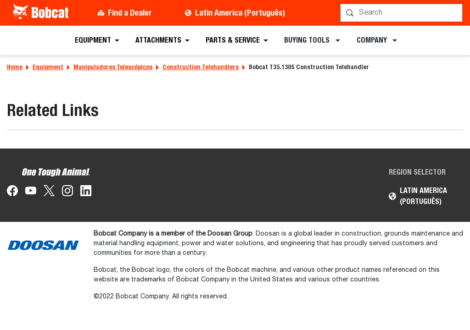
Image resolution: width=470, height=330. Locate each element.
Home (14, 67)
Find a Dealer (130, 12)
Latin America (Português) (240, 12)
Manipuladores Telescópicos (112, 67)
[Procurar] (402, 13)
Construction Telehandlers (200, 67)
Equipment (48, 67)
